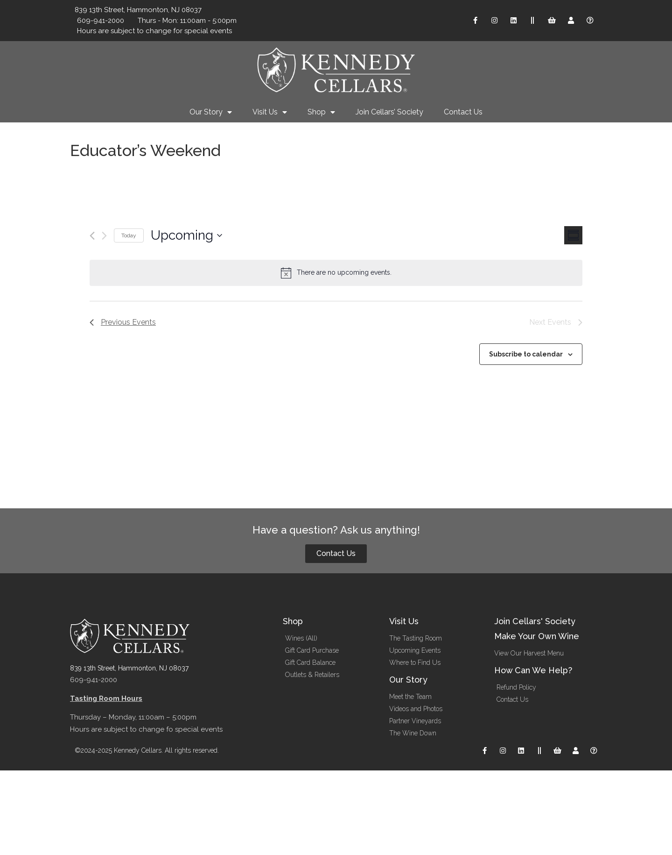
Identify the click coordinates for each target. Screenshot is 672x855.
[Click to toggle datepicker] (186, 235)
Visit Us (269, 112)
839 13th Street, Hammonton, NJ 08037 (129, 668)
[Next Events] (104, 235)
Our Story (210, 112)
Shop (321, 112)
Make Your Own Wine (536, 636)
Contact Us (463, 111)
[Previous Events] (92, 235)
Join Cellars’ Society (389, 111)
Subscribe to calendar (526, 354)
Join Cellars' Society (534, 621)
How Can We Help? (533, 670)
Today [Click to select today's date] (128, 235)
